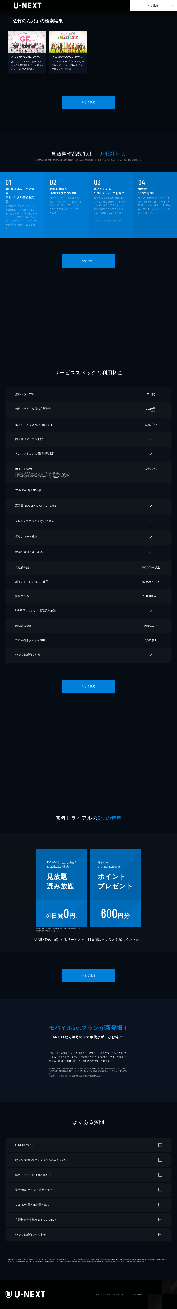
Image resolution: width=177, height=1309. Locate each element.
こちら (56, 477)
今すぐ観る (151, 5)
